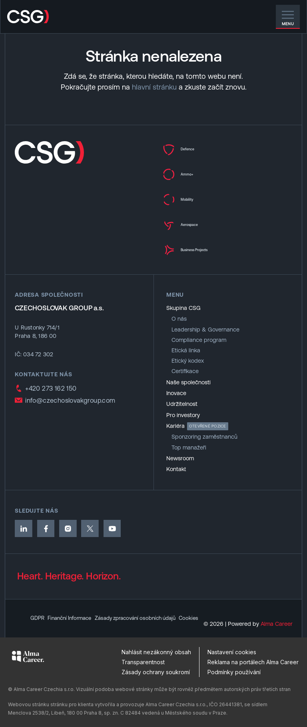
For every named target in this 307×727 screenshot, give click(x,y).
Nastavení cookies (231, 652)
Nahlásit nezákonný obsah (156, 652)
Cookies (40, 618)
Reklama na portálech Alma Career (253, 662)
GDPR (38, 605)
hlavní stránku (154, 87)
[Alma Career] (28, 656)
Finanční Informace (73, 605)
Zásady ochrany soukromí (156, 672)
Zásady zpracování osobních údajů (147, 605)
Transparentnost (143, 662)
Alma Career (277, 624)
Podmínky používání (234, 672)
